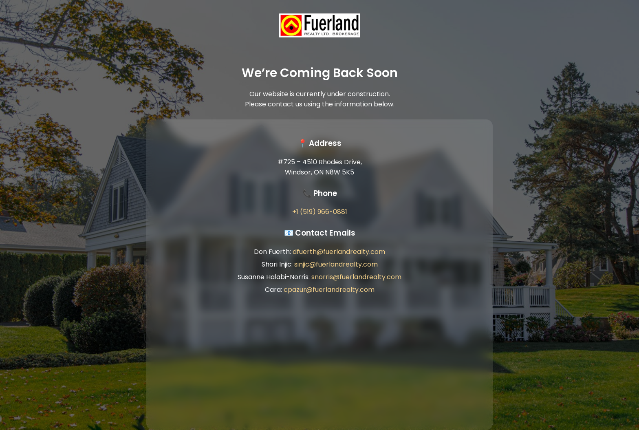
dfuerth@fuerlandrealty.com (339, 251)
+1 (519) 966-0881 (319, 211)
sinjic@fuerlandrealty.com (336, 264)
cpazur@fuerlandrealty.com (329, 289)
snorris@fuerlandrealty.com (356, 277)
